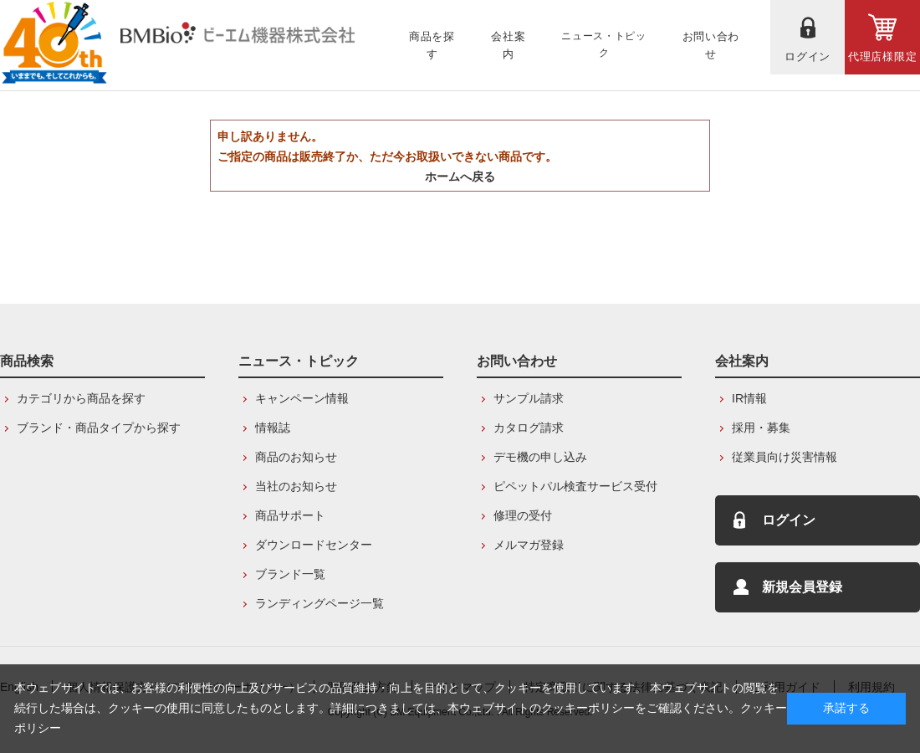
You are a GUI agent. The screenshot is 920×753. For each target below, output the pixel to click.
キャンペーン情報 (302, 398)
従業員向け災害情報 (784, 457)
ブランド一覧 (290, 574)
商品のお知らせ (296, 457)
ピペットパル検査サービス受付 (575, 486)
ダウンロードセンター (313, 544)
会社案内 (742, 361)
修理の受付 (522, 515)
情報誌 (272, 427)
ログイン (788, 520)
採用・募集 (761, 427)
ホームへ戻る (460, 176)
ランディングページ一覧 (319, 603)
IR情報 (749, 398)
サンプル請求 (528, 398)
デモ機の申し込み (540, 457)
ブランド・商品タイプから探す (99, 427)
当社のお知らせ (296, 486)
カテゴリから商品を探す (81, 398)
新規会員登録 (802, 587)
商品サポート (290, 515)
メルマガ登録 (528, 544)
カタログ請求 (528, 427)
